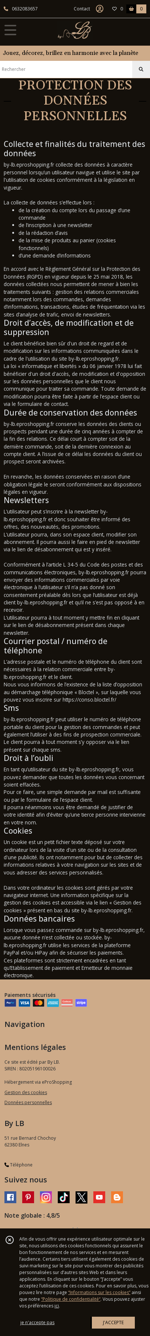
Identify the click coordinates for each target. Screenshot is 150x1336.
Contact (82, 9)
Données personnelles (28, 1102)
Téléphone (18, 1165)
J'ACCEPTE (113, 1322)
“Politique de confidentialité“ (70, 1299)
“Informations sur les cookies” (99, 1292)
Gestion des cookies (25, 1092)
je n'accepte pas (37, 1322)
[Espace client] (100, 9)
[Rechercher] (141, 69)
